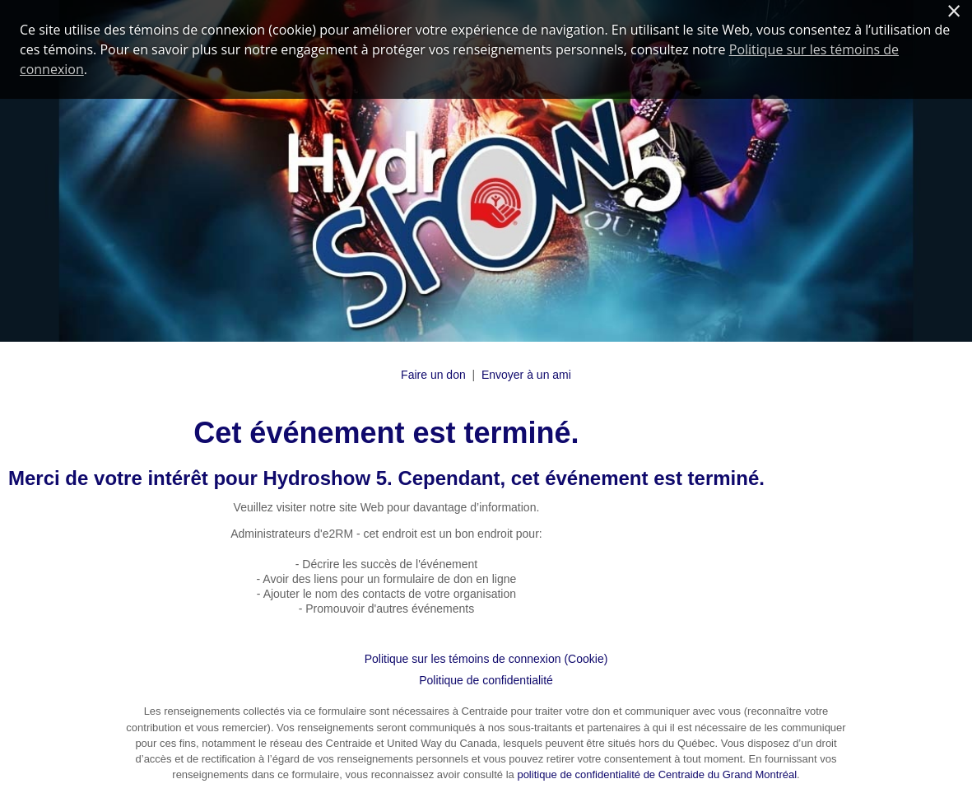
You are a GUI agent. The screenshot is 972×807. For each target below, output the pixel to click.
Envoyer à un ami (526, 374)
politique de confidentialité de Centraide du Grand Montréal (657, 774)
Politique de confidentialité (486, 680)
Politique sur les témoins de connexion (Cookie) (486, 658)
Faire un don (433, 374)
